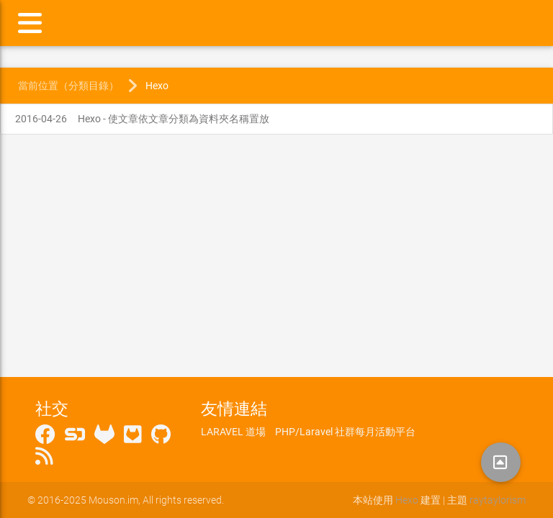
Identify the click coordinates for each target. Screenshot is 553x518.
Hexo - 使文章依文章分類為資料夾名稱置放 (142, 118)
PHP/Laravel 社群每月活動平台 (345, 431)
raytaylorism (497, 500)
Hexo (156, 85)
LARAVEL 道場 (233, 431)
